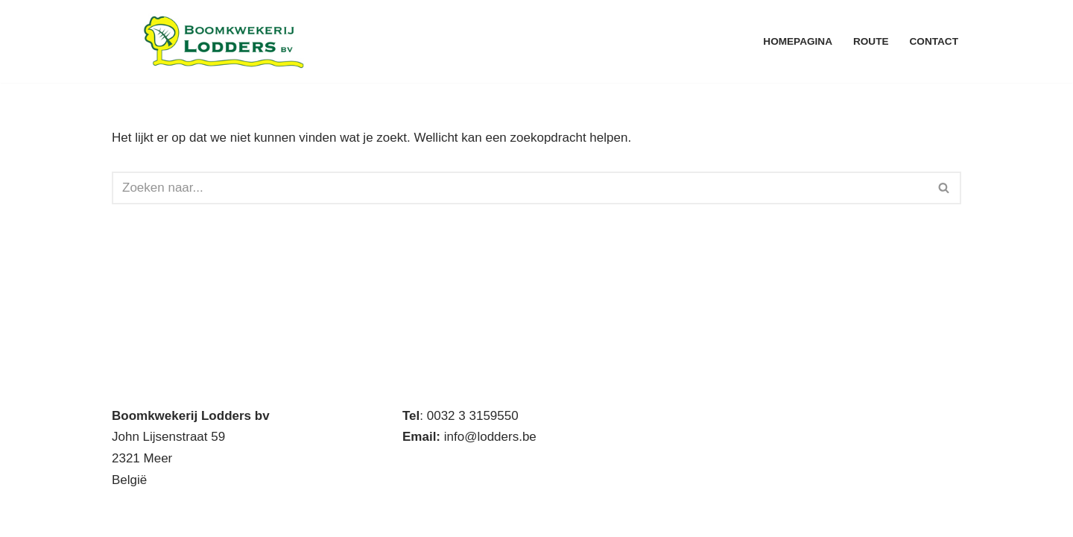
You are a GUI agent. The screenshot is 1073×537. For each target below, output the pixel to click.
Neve (127, 516)
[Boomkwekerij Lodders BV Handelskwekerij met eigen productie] (223, 41)
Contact (934, 41)
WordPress (313, 516)
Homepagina (797, 41)
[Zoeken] (520, 188)
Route (871, 41)
